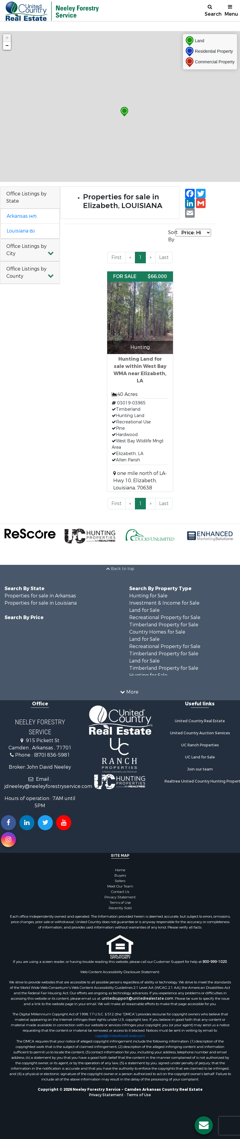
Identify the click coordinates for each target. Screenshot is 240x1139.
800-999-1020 (215, 961)
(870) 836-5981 (52, 755)
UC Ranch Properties (200, 745)
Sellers (120, 880)
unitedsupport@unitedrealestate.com (137, 998)
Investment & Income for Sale (164, 603)
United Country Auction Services (200, 733)
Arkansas (21, 216)
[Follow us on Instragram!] (8, 839)
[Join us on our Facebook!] (8, 822)
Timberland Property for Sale (163, 625)
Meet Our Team (120, 886)
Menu (231, 10)
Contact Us (120, 891)
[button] (30, 250)
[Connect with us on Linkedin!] (26, 822)
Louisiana (20, 231)
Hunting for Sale (148, 596)
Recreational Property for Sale (164, 617)
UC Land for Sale (200, 757)
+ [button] (7, 38)
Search (212, 10)
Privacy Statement (120, 897)
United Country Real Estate (200, 721)
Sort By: (171, 236)
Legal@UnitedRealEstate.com (120, 1035)
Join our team (200, 769)
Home (120, 870)
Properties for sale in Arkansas (40, 596)
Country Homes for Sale (157, 632)
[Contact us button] (204, 1125)
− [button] (7, 45)
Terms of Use (120, 902)
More (129, 692)
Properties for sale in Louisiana (41, 603)
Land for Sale (144, 610)
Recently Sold (120, 908)
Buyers (120, 875)
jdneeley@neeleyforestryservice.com (48, 786)
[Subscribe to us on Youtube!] (63, 822)
